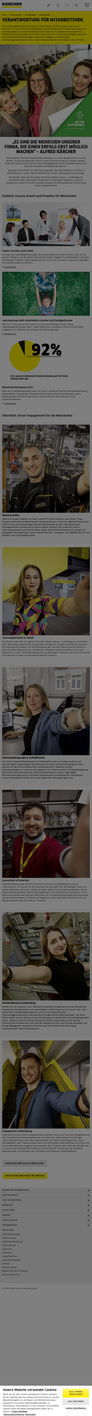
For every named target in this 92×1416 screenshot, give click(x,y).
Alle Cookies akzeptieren (76, 1393)
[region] (46, 1401)
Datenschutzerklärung (14, 1415)
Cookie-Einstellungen (76, 1408)
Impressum (30, 1415)
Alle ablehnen (76, 1402)
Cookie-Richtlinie (19, 1412)
